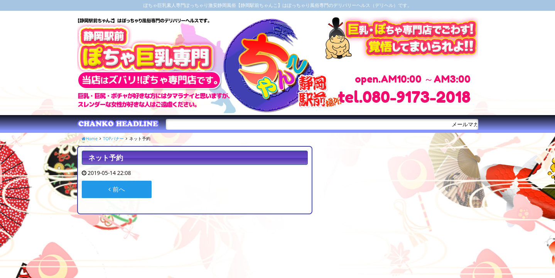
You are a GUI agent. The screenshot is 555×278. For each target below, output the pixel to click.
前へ (116, 189)
